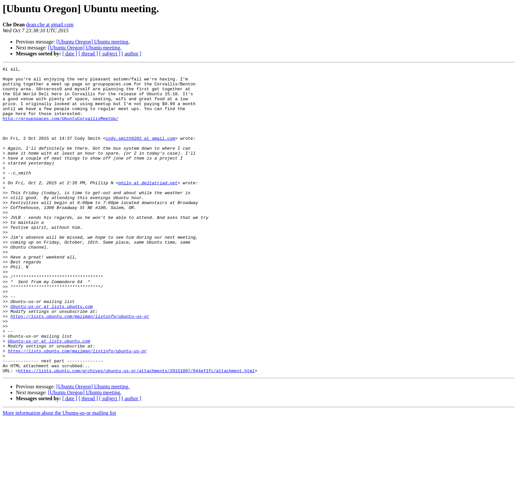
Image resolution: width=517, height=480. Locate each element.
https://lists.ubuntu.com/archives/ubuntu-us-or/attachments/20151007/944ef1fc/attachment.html (136, 432)
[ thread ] (88, 53)
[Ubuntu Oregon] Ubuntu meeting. (93, 42)
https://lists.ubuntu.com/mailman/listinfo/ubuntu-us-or (79, 367)
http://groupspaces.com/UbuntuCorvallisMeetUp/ (60, 129)
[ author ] (131, 53)
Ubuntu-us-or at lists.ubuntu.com (51, 355)
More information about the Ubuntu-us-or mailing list (59, 474)
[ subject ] (109, 53)
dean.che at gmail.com (50, 24)
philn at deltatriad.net (147, 206)
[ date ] (69, 53)
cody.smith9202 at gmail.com (140, 153)
